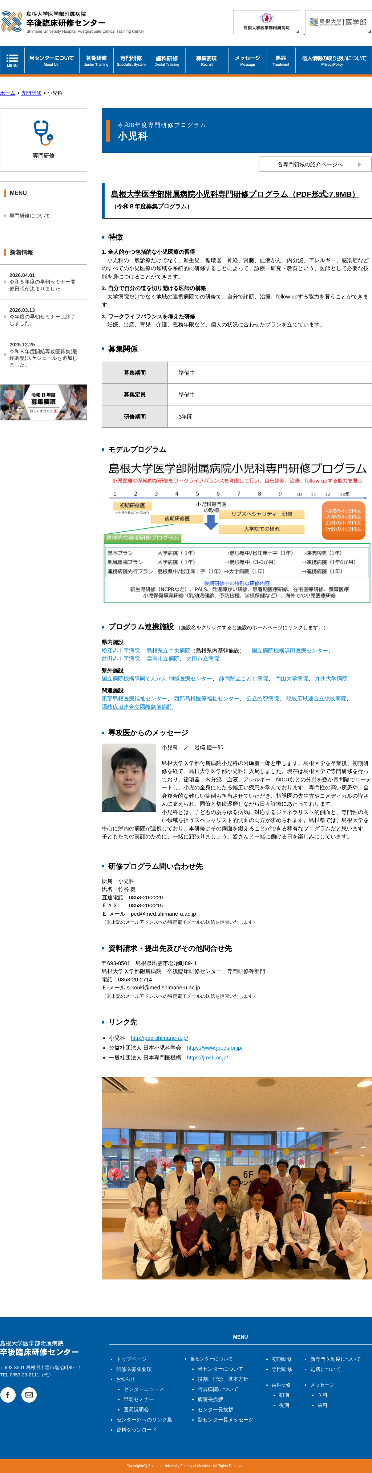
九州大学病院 (331, 678)
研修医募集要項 (134, 1369)
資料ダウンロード (136, 1430)
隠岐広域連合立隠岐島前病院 (137, 707)
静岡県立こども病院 (243, 678)
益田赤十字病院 (121, 658)
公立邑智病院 (262, 698)
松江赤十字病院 (121, 650)
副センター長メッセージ (226, 1420)
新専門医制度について (335, 1359)
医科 (323, 1395)
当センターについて (220, 1369)
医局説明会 (136, 1409)
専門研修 (31, 93)
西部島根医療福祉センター (206, 698)
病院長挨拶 (210, 1399)
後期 (284, 1405)
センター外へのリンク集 (144, 1420)
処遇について (325, 1369)
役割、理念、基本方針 (223, 1379)
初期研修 (282, 1359)
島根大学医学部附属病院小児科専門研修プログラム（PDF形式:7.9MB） (235, 194)
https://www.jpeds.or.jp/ (214, 1048)
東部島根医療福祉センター (134, 698)
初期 (284, 1395)
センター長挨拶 (215, 1409)
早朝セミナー (139, 1399)
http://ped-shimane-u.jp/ (159, 1038)
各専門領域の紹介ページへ (310, 164)
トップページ (131, 1359)
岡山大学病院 (291, 678)
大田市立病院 (202, 658)
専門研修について (29, 216)
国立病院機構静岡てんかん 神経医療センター (157, 678)
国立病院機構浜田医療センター (290, 650)
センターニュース (144, 1389)
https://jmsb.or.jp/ (207, 1057)
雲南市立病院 (163, 658)
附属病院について (218, 1389)
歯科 (323, 1405)
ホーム (7, 93)
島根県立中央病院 (168, 650)
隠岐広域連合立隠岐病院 (316, 698)
